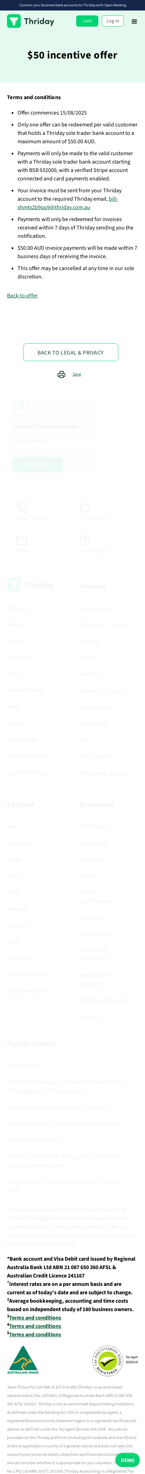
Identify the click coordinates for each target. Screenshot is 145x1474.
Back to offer (22, 295)
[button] (134, 21)
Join (87, 21)
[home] (30, 21)
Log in (113, 21)
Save (77, 374)
